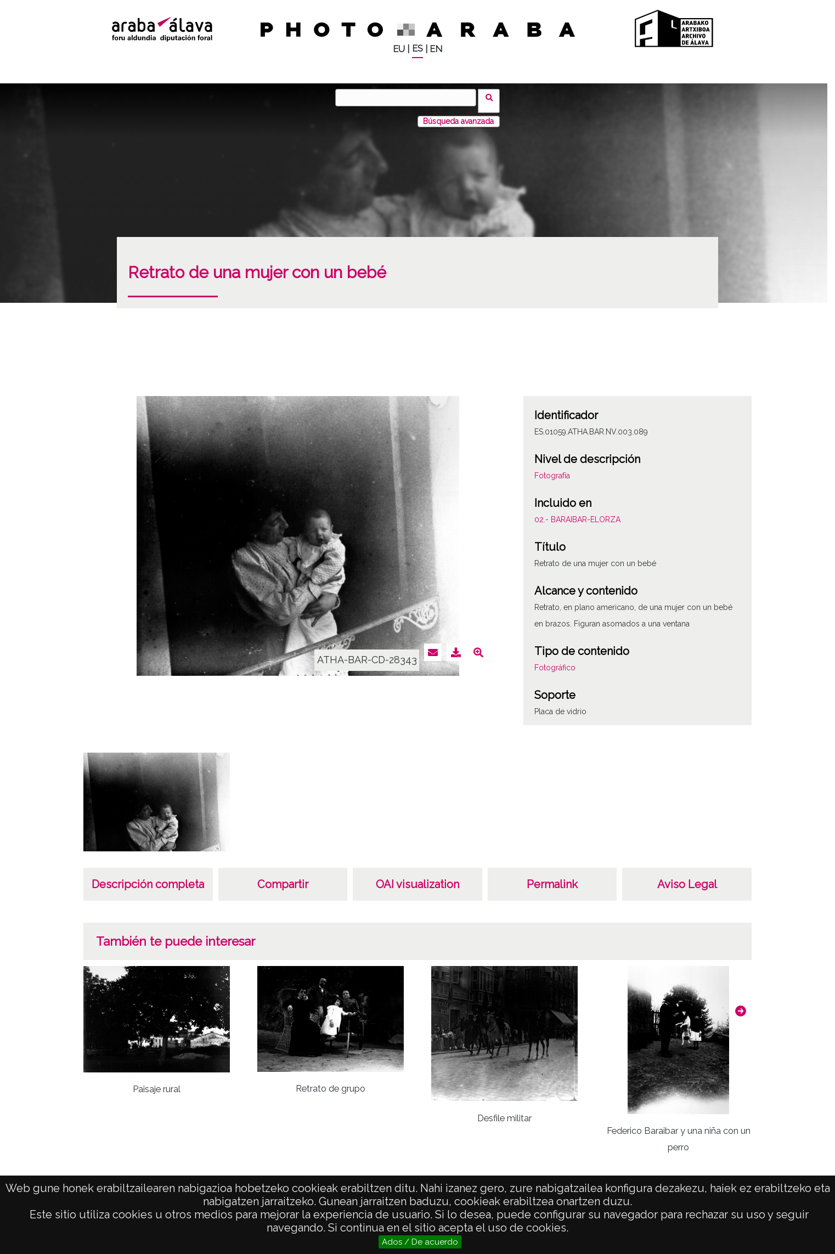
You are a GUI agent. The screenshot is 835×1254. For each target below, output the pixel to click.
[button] (740, 1004)
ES (417, 48)
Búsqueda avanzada (458, 114)
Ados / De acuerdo (420, 1242)
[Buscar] (409, 97)
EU (399, 49)
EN (436, 49)
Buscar (492, 97)
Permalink (552, 877)
